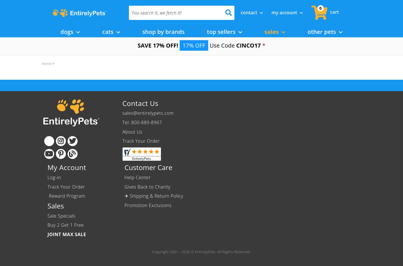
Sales (274, 32)
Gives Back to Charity (148, 187)
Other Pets (325, 32)
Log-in (54, 177)
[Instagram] (61, 141)
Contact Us (140, 103)
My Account (287, 12)
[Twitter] (73, 141)
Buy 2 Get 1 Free (66, 225)
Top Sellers (224, 32)
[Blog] (73, 154)
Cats (111, 32)
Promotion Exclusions (148, 205)
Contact (252, 12)
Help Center (138, 177)
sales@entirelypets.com (148, 113)
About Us (132, 132)
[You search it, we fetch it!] (174, 13)
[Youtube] (49, 154)
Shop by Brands (163, 32)
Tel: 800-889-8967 (142, 122)
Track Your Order (141, 141)
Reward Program (67, 196)
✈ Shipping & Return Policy (154, 196)
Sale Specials (62, 216)
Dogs (70, 32)
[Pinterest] (61, 154)
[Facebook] (49, 141)
